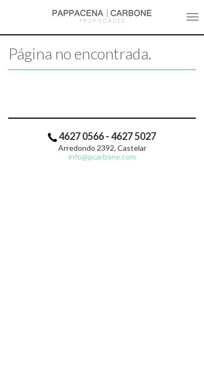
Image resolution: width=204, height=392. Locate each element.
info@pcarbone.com (102, 156)
